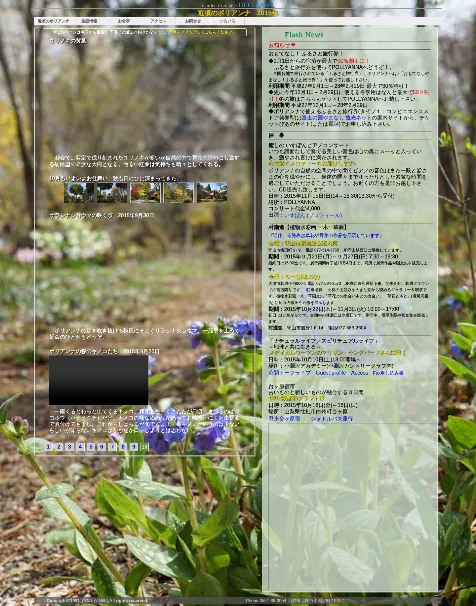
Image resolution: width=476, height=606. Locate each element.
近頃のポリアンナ (53, 21)
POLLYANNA (254, 5)
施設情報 (89, 21)
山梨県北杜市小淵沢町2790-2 (316, 600)
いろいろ (227, 21)
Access (357, 373)
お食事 (124, 21)
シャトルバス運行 (326, 418)
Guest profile (328, 373)
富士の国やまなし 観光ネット (337, 117)
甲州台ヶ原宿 (284, 418)
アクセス (158, 21)
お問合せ (193, 21)
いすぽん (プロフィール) (313, 215)
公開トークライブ (289, 373)
